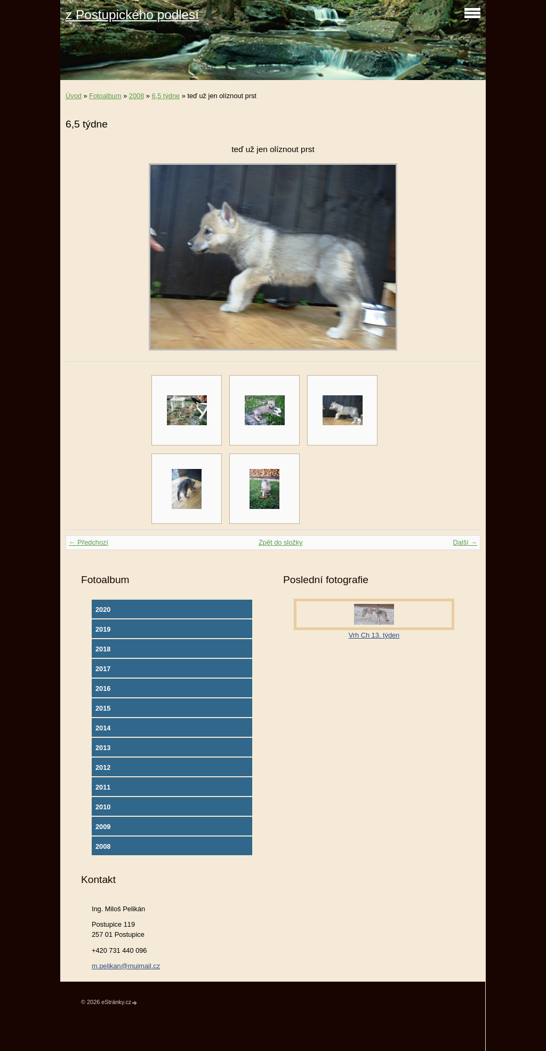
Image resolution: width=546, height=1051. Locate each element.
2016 (102, 688)
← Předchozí (88, 542)
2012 (102, 767)
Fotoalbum (105, 96)
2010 (102, 807)
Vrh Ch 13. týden (374, 635)
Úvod (74, 96)
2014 (102, 728)
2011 (102, 787)
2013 (102, 748)
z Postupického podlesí (132, 14)
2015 (102, 708)
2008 (136, 96)
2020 (102, 610)
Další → (465, 542)
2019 (102, 629)
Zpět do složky (281, 542)
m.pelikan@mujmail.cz (126, 966)
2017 (102, 669)
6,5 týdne (166, 96)
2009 (102, 827)
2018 (102, 649)
